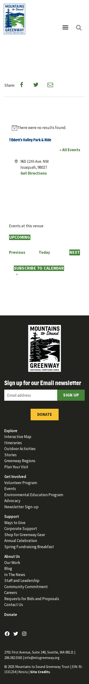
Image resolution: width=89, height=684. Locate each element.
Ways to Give (14, 522)
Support (11, 516)
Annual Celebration (20, 540)
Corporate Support (20, 528)
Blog (8, 568)
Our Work (12, 562)
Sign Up (71, 395)
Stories (10, 454)
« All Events (70, 149)
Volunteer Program (20, 482)
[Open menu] (65, 27)
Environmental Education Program (33, 494)
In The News (14, 574)
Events (10, 488)
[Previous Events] (17, 253)
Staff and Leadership (21, 580)
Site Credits (40, 672)
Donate (44, 414)
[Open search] (78, 27)
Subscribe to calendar (39, 268)
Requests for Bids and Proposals (31, 598)
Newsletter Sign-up (21, 506)
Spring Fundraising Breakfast (29, 546)
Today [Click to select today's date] (44, 252)
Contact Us (13, 604)
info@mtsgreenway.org (42, 657)
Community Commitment (26, 586)
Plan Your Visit (16, 466)
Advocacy (12, 500)
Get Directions (33, 173)
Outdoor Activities (20, 448)
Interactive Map (17, 436)
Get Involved (15, 476)
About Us (12, 556)
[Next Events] (74, 253)
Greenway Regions (19, 460)
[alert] (44, 127)
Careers (10, 592)
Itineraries (13, 442)
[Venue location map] (45, 194)
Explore (10, 430)
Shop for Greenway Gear (24, 534)
